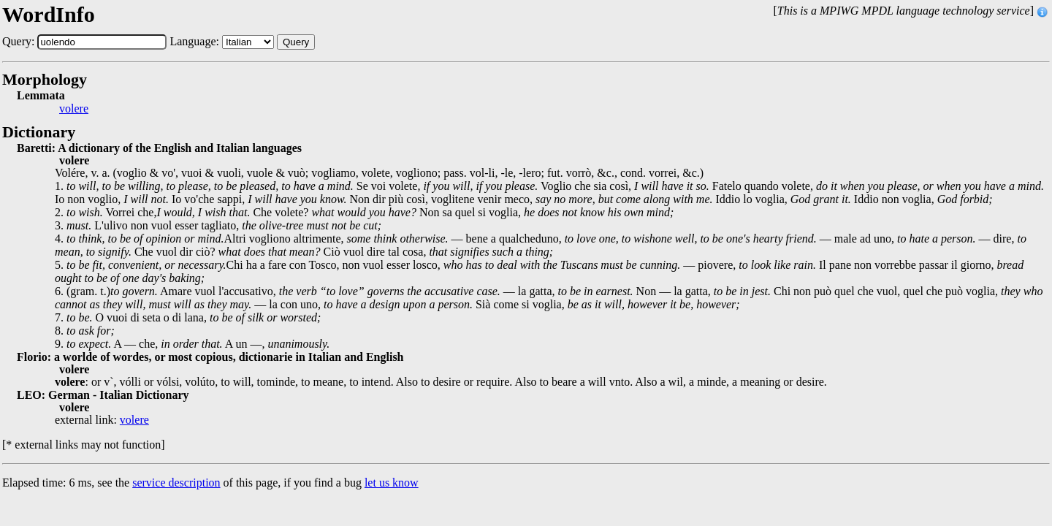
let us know (392, 482)
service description (176, 482)
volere (73, 109)
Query (296, 42)
